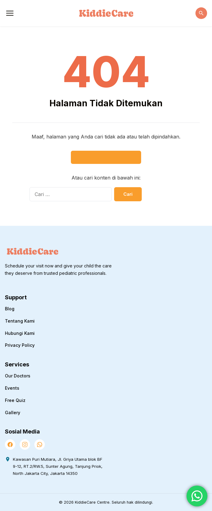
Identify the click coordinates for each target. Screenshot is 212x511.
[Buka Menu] (10, 13)
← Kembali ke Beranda (106, 157)
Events (12, 388)
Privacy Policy (20, 345)
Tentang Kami (20, 321)
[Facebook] (10, 444)
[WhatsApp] (39, 444)
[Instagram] (25, 444)
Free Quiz (15, 400)
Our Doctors (17, 375)
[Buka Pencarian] (201, 13)
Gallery (12, 412)
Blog (9, 308)
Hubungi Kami (20, 333)
